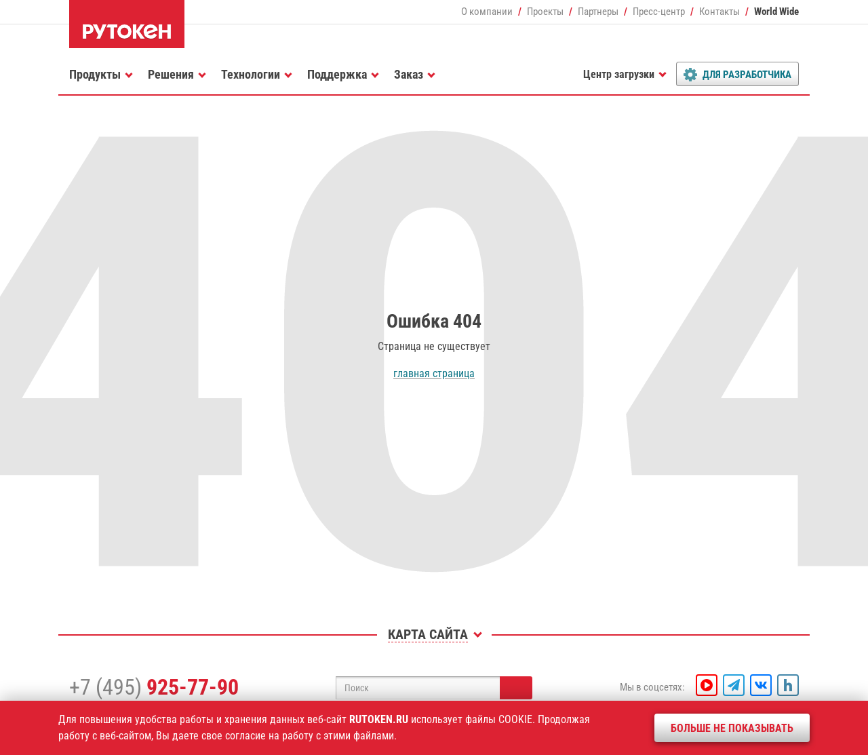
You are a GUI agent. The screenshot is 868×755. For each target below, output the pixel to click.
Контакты (719, 11)
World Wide (776, 11)
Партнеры (598, 11)
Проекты (545, 11)
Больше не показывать (732, 728)
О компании (487, 11)
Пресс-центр (659, 11)
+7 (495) (154, 687)
